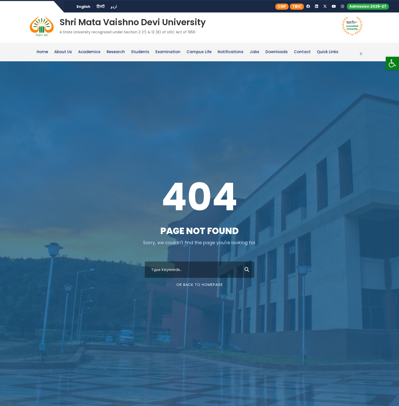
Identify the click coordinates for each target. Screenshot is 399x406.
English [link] (83, 6)
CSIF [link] (282, 6)
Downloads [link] (276, 52)
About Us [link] (63, 52)
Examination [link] (167, 52)
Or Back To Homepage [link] (199, 284)
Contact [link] (302, 52)
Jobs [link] (254, 52)
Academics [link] (89, 52)
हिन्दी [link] (100, 6)
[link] (392, 63)
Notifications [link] (231, 52)
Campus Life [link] (199, 52)
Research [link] (116, 52)
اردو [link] (114, 6)
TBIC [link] (297, 6)
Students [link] (140, 52)
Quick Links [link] (327, 52)
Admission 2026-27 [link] (367, 6)
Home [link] (42, 52)
